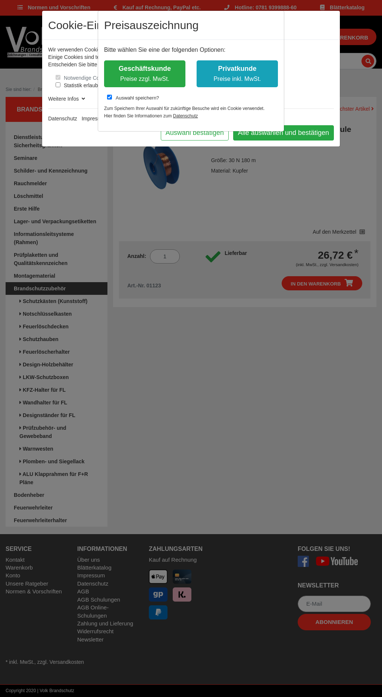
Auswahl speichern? (133, 98)
